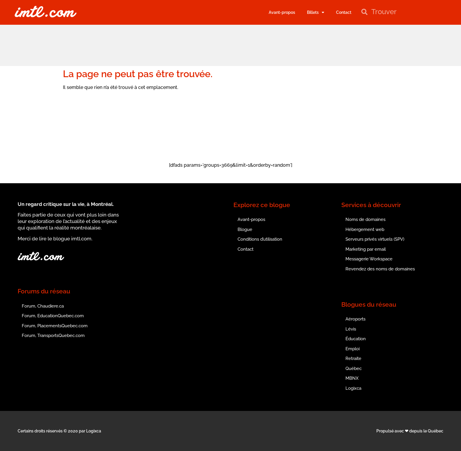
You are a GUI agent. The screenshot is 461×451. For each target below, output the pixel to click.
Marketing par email (365, 249)
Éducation (355, 338)
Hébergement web (364, 229)
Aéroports (355, 319)
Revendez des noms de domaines (380, 269)
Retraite (353, 358)
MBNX (352, 378)
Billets (315, 12)
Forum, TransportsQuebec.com (53, 335)
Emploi (352, 348)
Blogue (245, 229)
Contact (343, 12)
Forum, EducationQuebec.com (53, 315)
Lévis (350, 329)
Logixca (353, 388)
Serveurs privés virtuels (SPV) (374, 239)
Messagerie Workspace (368, 259)
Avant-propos (282, 12)
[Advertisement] (230, 44)
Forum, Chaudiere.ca (43, 306)
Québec (353, 368)
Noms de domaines (365, 219)
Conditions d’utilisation (260, 239)
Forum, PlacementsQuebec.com (55, 325)
